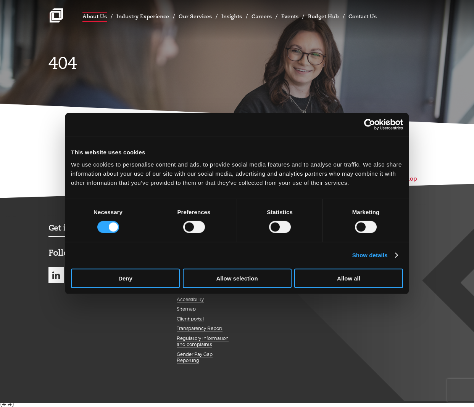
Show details (370, 255)
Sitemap (186, 309)
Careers (262, 16)
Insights (231, 16)
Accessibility (190, 299)
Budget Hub (323, 16)
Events (289, 16)
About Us (94, 16)
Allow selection (237, 278)
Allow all (348, 278)
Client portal (190, 319)
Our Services (195, 16)
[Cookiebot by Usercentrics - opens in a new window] (369, 124)
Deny (125, 278)
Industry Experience (142, 16)
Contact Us (362, 16)
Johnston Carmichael (56, 15)
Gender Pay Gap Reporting (195, 357)
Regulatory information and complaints (203, 341)
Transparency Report (199, 328)
